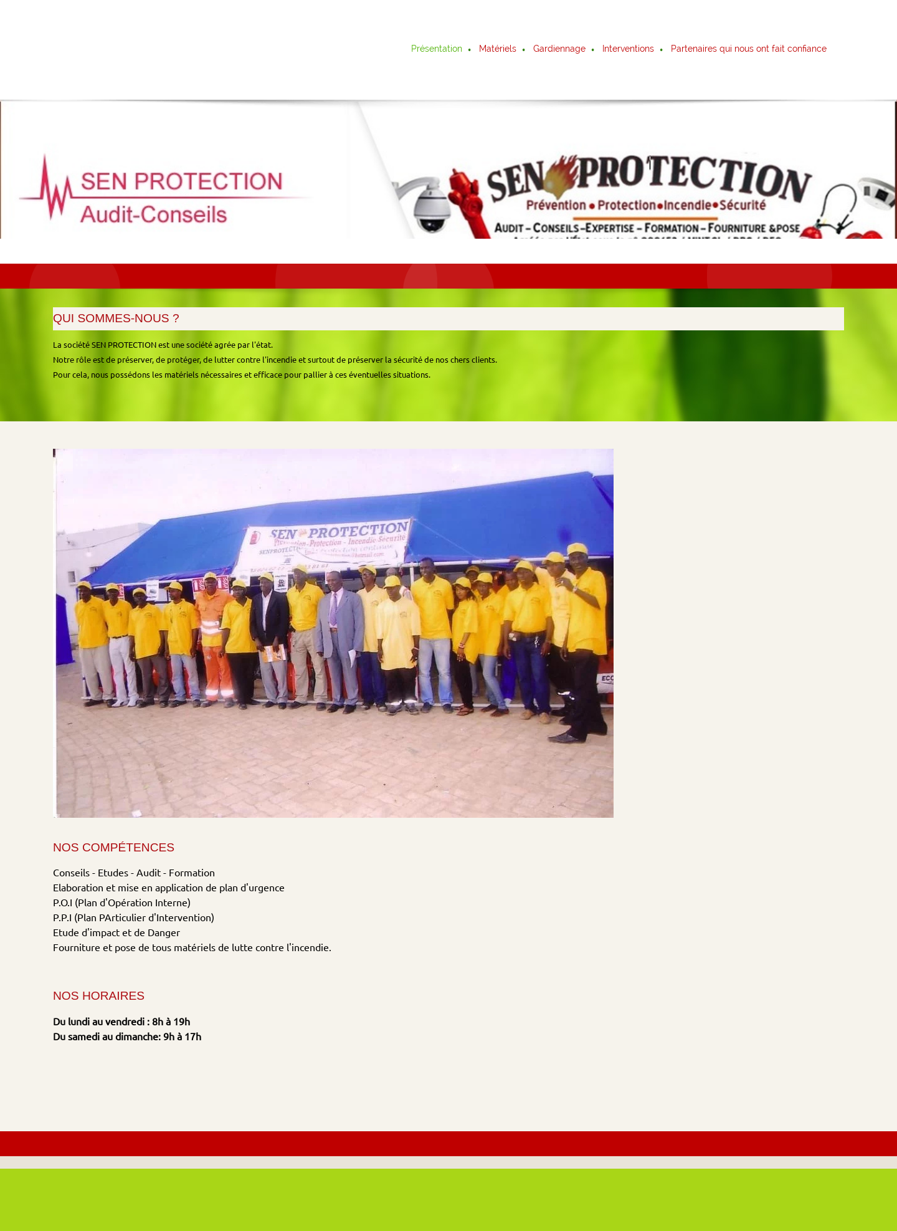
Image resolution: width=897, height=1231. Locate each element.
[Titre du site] (108, 49)
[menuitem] (437, 50)
